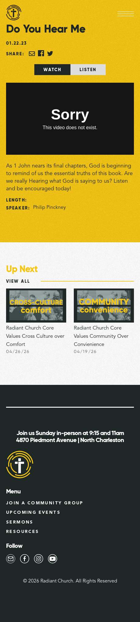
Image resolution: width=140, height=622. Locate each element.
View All (18, 281)
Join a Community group (45, 503)
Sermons (19, 522)
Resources (22, 532)
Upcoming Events (33, 512)
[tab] (52, 69)
